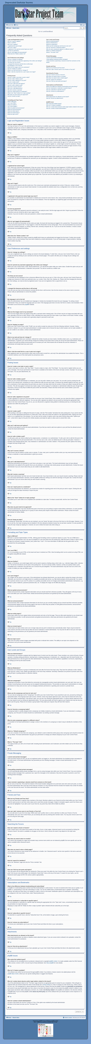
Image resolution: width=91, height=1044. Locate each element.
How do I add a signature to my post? (17, 80)
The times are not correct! (14, 62)
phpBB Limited (53, 961)
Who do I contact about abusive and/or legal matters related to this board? (64, 106)
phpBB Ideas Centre (13, 974)
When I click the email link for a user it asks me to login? (22, 71)
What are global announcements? (16, 108)
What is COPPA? (12, 42)
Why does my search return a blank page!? (57, 78)
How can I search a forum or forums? (55, 74)
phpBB (27, 304)
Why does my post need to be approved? (18, 94)
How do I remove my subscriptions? (55, 91)
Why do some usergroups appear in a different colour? (60, 49)
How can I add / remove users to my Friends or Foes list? (60, 69)
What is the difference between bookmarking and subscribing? (61, 86)
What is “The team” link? (52, 52)
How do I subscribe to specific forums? (56, 89)
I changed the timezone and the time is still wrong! (20, 64)
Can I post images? (12, 106)
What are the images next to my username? (18, 67)
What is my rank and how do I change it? (18, 70)
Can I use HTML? (12, 103)
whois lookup (46, 984)
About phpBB (50, 963)
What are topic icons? (13, 114)
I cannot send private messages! (54, 57)
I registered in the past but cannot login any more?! (20, 49)
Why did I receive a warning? (15, 90)
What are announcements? (14, 109)
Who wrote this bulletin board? (53, 103)
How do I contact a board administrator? (56, 108)
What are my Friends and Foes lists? (55, 67)
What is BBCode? (12, 101)
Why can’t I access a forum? (15, 86)
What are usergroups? (51, 44)
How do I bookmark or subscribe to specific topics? (59, 88)
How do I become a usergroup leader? (55, 47)
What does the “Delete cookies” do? (17, 53)
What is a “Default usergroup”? (54, 50)
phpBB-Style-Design (52, 1022)
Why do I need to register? (14, 41)
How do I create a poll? (13, 82)
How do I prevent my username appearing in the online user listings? (25, 60)
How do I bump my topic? (14, 96)
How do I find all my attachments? (54, 98)
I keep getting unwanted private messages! (57, 59)
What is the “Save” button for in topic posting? (19, 93)
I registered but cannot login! (15, 46)
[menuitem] (16, 25)
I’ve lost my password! (13, 50)
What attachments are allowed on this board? (57, 96)
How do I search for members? (54, 79)
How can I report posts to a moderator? (17, 91)
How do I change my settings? (15, 59)
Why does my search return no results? (56, 76)
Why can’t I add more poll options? (16, 83)
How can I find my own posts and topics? (56, 81)
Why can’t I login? (12, 47)
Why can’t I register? (13, 44)
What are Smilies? (12, 104)
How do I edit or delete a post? (15, 78)
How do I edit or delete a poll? (15, 85)
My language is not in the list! (15, 65)
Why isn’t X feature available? (53, 105)
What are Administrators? (52, 41)
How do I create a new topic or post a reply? (19, 77)
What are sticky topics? (13, 111)
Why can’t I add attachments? (15, 88)
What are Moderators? (51, 42)
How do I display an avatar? (14, 68)
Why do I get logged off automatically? (17, 52)
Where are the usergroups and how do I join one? (58, 46)
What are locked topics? (14, 112)
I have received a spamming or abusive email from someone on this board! (63, 61)
